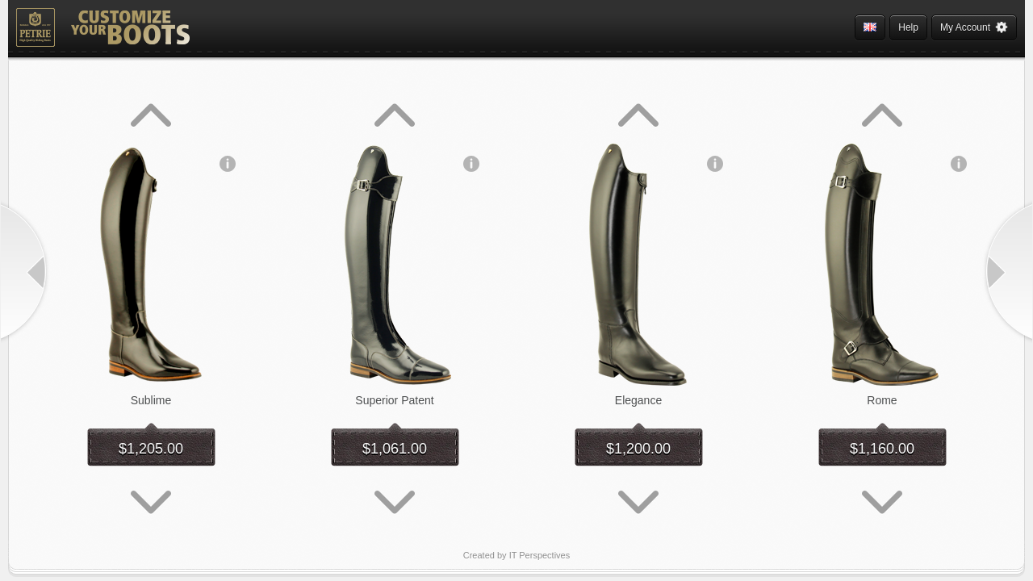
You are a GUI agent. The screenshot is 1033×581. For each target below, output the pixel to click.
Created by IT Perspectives (516, 555)
